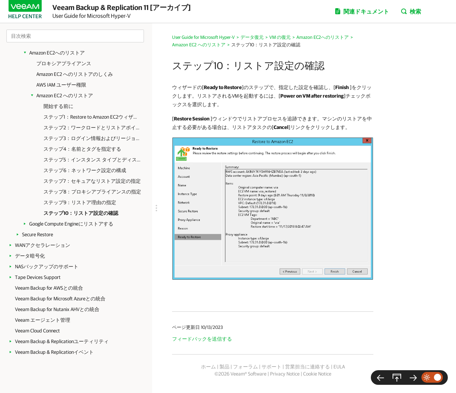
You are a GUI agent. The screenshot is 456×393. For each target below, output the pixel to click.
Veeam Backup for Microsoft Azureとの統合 (60, 298)
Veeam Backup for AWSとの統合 (49, 288)
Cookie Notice (317, 374)
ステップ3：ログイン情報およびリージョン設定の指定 (92, 138)
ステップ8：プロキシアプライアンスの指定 (92, 192)
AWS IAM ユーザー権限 (61, 85)
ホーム (208, 366)
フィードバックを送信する (202, 339)
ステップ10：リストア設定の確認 (80, 213)
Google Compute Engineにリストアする (71, 224)
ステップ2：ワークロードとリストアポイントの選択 (92, 127)
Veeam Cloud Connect (37, 330)
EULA (339, 366)
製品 (224, 366)
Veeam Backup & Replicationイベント (54, 352)
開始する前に (58, 106)
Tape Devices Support (38, 277)
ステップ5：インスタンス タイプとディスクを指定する (92, 159)
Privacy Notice (285, 374)
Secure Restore (37, 234)
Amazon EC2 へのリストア (64, 95)
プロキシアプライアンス (63, 63)
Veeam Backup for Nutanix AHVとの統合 (57, 309)
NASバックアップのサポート (46, 266)
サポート (271, 366)
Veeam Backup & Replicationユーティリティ (62, 341)
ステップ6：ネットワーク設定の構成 (84, 170)
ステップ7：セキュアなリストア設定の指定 (92, 181)
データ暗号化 (30, 256)
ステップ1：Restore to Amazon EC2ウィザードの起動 (92, 117)
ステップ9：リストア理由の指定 (79, 202)
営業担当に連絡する (307, 366)
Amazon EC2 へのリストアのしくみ (74, 74)
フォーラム (245, 366)
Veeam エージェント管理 (42, 320)
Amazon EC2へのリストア (57, 53)
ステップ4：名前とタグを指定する (82, 149)
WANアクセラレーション (42, 245)
